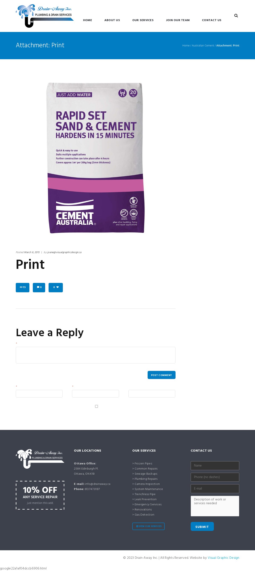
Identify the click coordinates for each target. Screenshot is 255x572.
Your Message (28, 345)
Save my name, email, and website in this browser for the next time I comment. (75, 412)
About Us (112, 20)
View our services (150, 527)
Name (22, 388)
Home (87, 20)
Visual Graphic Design (223, 558)
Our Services (143, 20)
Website (134, 388)
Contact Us (212, 20)
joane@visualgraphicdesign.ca (64, 252)
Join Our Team (178, 20)
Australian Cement (203, 45)
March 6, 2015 (31, 252)
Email (78, 388)
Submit (202, 527)
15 (24, 287)
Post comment (161, 375)
